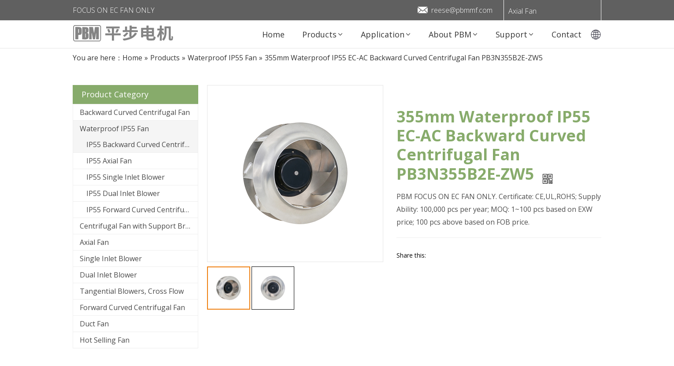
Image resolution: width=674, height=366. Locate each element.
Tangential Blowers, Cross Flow (132, 291)
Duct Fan (94, 324)
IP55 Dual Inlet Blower (123, 193)
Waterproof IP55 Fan (114, 128)
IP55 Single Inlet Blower (125, 177)
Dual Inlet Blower (108, 275)
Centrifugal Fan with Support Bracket (139, 226)
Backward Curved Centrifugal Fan (135, 112)
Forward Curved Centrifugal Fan (132, 307)
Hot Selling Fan (105, 340)
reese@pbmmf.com (462, 10)
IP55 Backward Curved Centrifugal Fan (142, 144)
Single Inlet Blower (111, 258)
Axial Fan (522, 11)
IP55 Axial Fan (109, 161)
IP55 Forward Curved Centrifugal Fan (142, 209)
